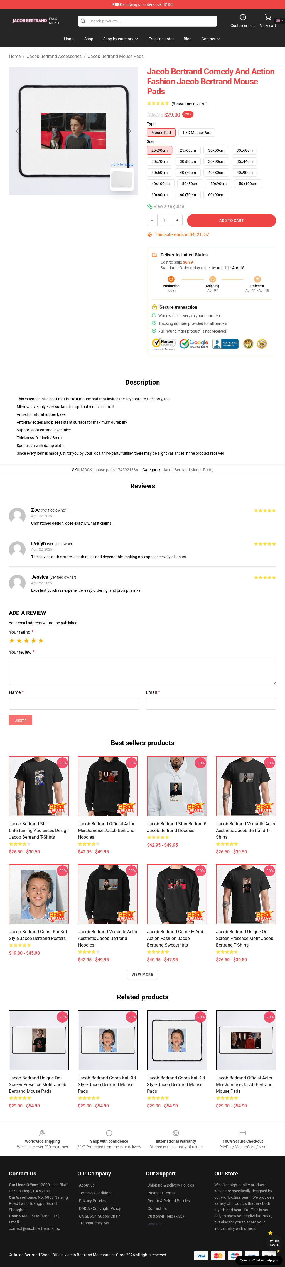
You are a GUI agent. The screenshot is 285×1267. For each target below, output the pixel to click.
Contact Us (157, 1208)
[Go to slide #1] (59, 208)
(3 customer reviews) (189, 104)
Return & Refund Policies (169, 1200)
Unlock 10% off (274, 1243)
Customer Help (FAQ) (166, 1216)
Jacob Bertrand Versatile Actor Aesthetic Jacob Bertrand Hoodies (107, 938)
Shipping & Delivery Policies (171, 1185)
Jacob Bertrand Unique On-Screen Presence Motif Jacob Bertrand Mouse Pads (37, 1084)
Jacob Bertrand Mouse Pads (116, 56)
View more (142, 975)
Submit (20, 720)
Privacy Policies (92, 1200)
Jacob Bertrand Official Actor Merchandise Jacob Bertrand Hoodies (106, 830)
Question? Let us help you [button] (259, 1260)
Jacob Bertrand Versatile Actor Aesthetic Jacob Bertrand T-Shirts (246, 830)
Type (151, 124)
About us (87, 1185)
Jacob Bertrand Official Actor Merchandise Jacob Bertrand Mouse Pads (244, 1084)
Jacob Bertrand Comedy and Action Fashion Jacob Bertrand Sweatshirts (175, 938)
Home (15, 56)
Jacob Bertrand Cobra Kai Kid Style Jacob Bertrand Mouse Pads (107, 1084)
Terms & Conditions (95, 1193)
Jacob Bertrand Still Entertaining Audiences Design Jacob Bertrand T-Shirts (39, 830)
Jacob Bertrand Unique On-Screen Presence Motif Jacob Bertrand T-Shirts (244, 938)
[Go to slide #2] (88, 208)
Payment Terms (161, 1193)
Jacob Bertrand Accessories (54, 56)
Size (150, 141)
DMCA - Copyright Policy (100, 1208)
